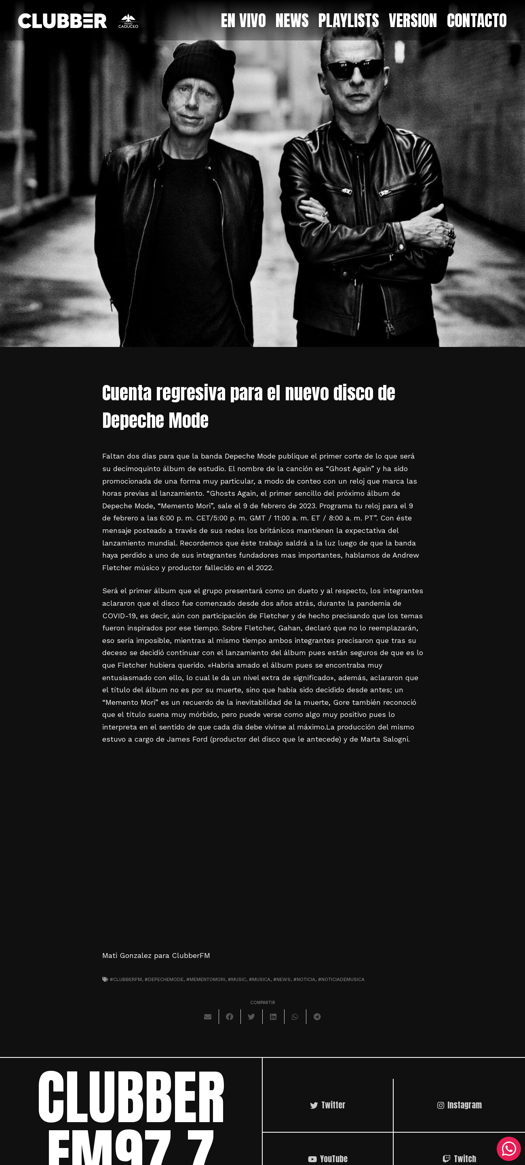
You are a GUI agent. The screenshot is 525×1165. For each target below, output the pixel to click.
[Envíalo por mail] (208, 1016)
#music (237, 979)
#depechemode (164, 979)
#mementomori (205, 979)
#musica (259, 979)
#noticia (304, 979)
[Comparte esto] (230, 1016)
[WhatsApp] (509, 1149)
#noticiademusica (341, 979)
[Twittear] (252, 1016)
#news (282, 979)
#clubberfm (126, 979)
